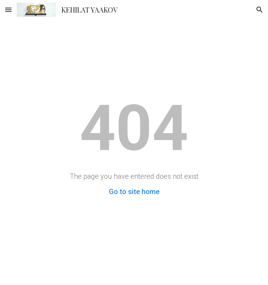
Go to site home (134, 191)
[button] (8, 9)
